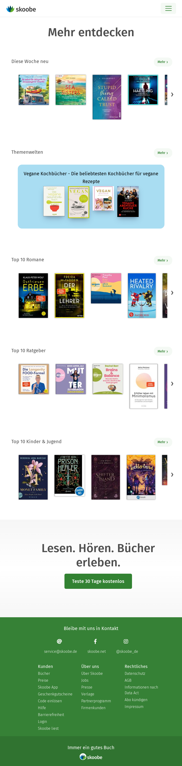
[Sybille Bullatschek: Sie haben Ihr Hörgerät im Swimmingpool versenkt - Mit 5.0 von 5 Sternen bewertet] (33, 89)
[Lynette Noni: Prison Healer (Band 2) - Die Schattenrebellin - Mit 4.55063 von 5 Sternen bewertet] (69, 475)
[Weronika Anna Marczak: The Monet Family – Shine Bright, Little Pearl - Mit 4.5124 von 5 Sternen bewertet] (33, 477)
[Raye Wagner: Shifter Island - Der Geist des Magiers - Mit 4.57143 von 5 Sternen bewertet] (105, 477)
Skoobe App (48, 687)
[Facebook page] (96, 646)
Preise (43, 680)
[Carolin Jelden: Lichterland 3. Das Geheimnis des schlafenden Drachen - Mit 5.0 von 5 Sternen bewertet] (141, 477)
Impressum (134, 706)
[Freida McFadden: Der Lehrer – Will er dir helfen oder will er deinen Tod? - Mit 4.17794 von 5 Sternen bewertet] (69, 295)
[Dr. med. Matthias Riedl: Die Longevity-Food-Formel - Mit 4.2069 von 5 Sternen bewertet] (33, 379)
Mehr (163, 62)
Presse (86, 687)
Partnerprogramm (96, 701)
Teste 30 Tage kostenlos (98, 581)
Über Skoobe (92, 673)
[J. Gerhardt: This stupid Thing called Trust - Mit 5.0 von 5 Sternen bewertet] (106, 97)
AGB (128, 680)
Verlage (87, 694)
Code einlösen (50, 701)
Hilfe (42, 708)
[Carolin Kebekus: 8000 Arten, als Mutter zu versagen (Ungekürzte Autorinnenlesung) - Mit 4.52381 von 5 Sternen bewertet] (70, 379)
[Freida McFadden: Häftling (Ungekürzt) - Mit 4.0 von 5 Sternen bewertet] (143, 89)
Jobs (84, 680)
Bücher (44, 673)
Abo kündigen (136, 700)
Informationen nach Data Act (141, 690)
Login (42, 721)
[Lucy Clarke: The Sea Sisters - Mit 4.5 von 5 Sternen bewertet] (70, 89)
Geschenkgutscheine (55, 694)
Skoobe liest (48, 728)
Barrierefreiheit (51, 714)
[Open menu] (168, 8)
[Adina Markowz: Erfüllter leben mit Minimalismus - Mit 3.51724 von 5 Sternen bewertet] (143, 386)
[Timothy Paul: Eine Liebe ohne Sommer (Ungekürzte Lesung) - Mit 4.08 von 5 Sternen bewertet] (106, 288)
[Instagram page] (127, 646)
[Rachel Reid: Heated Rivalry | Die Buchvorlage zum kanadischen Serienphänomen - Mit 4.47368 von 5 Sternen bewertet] (142, 295)
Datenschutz (135, 673)
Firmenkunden (93, 708)
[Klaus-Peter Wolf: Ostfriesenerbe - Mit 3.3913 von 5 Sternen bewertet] (33, 295)
